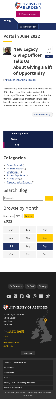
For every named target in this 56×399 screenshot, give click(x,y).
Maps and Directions (11, 343)
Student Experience (16, 175)
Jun (45, 237)
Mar (48, 229)
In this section (29, 26)
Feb (31, 229)
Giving (7, 20)
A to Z (5, 339)
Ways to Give (13, 178)
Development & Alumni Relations (21, 79)
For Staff (30, 286)
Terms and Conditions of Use (15, 362)
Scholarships (13, 171)
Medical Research (15, 168)
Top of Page (28, 353)
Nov (31, 254)
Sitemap (43, 286)
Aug (31, 246)
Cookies (7, 378)
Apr (14, 237)
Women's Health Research (19, 182)
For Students (15, 286)
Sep (45, 246)
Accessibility (9, 372)
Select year (8, 216)
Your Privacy (9, 367)
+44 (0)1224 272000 (15, 331)
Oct (14, 254)
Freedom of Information (13, 388)
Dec (48, 254)
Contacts (6, 336)
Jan (14, 229)
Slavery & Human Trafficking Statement (19, 383)
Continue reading (42, 114)
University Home (19, 133)
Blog (16, 144)
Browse (29, 216)
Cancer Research (15, 165)
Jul (11, 246)
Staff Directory (8, 346)
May (31, 237)
